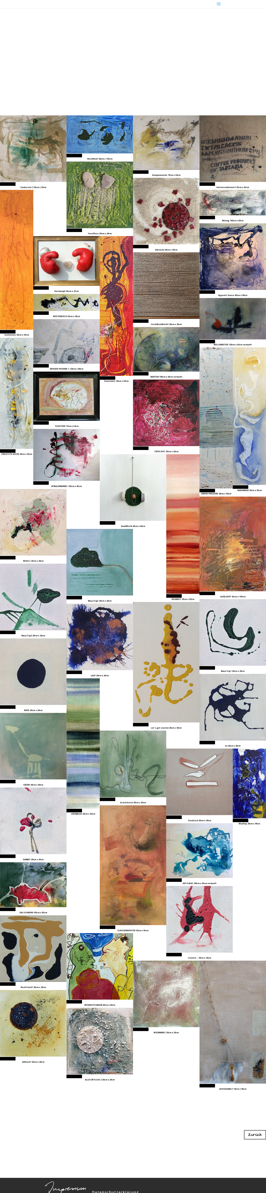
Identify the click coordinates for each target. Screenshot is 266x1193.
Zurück (255, 1134)
